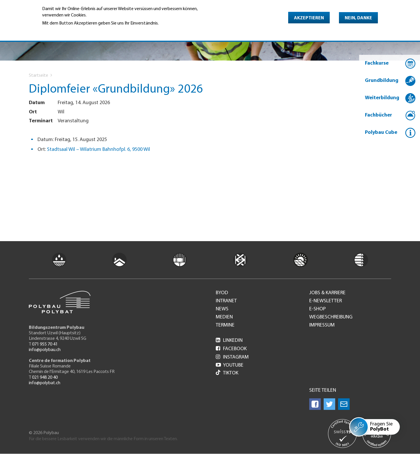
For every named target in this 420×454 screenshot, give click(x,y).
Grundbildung (381, 80)
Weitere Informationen (67, 31)
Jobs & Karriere (327, 293)
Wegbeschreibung (330, 317)
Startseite (38, 75)
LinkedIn (229, 340)
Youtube (229, 365)
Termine (225, 325)
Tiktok (227, 373)
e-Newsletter (325, 301)
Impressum (322, 325)
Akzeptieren (309, 18)
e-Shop (317, 309)
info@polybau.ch (45, 350)
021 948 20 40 (45, 377)
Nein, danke (358, 18)
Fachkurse (377, 63)
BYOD (222, 293)
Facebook (231, 349)
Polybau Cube (381, 132)
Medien (224, 317)
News (222, 309)
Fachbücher (378, 115)
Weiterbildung (382, 98)
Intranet (226, 301)
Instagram (232, 357)
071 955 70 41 (45, 344)
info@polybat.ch (44, 383)
